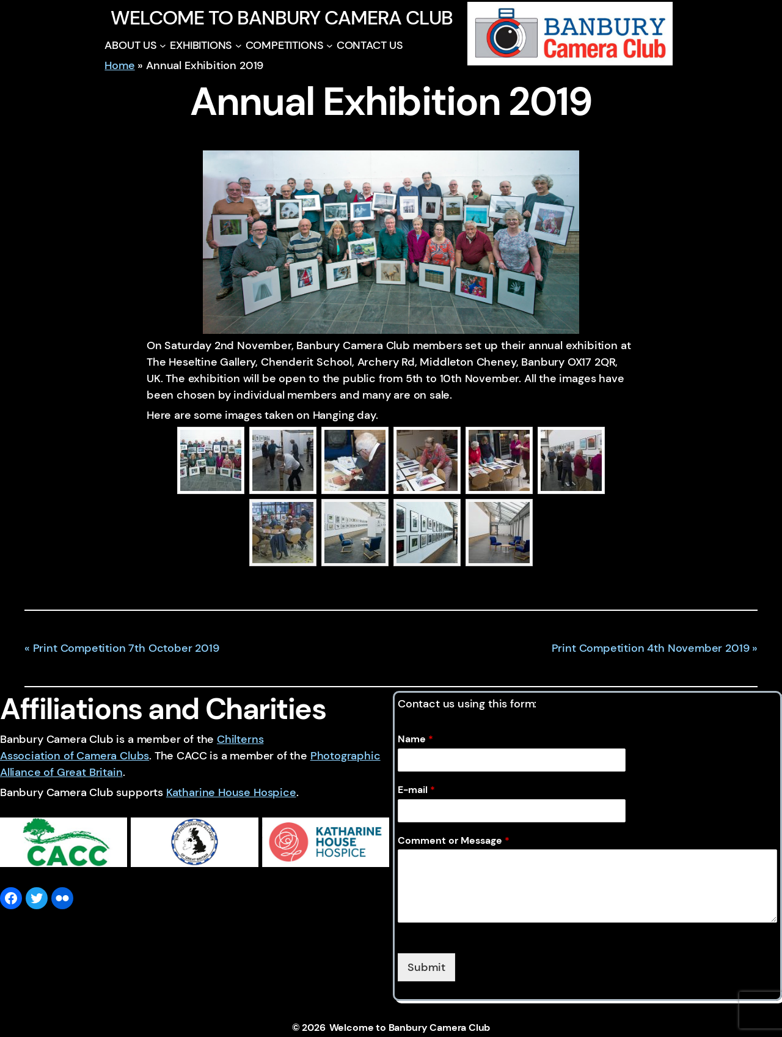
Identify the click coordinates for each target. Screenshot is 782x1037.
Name (415, 739)
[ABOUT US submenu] (162, 45)
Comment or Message (454, 841)
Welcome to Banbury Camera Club (281, 18)
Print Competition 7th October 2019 (126, 648)
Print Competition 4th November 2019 (651, 648)
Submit (426, 967)
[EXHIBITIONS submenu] (238, 45)
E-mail (416, 790)
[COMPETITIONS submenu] (329, 45)
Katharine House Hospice (231, 792)
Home (119, 65)
